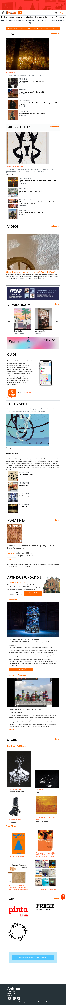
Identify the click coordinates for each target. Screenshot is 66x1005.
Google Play (11, 398)
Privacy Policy (11, 993)
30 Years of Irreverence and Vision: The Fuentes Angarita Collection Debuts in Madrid (37, 202)
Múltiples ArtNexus (16, 746)
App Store (27, 392)
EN (20, 12)
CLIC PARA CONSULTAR (33, 594)
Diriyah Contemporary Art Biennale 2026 (31, 92)
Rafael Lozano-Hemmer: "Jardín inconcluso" (24, 75)
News (5, 17)
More (56, 304)
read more (54, 33)
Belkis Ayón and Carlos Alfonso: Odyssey (31, 81)
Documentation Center (18, 582)
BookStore (11, 826)
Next (57, 322)
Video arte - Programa (17, 675)
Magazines (19, 17)
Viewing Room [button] (32, 22)
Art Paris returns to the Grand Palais (30, 191)
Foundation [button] (60, 17)
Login (62, 13)
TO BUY (11, 553)
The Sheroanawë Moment (27, 474)
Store (52, 17)
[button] (5, 5)
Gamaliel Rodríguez (25, 496)
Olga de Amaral (23, 485)
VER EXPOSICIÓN (21, 669)
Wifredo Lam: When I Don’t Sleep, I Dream (32, 113)
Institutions (39, 17)
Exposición (12, 599)
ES (24, 13)
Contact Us (11, 991)
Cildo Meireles (23, 507)
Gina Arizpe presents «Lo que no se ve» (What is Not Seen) (30, 272)
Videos (11, 17)
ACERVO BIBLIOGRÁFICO (16, 594)
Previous (9, 322)
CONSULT (12, 559)
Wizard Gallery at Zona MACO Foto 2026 (32, 212)
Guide (47, 17)
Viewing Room (29, 17)
